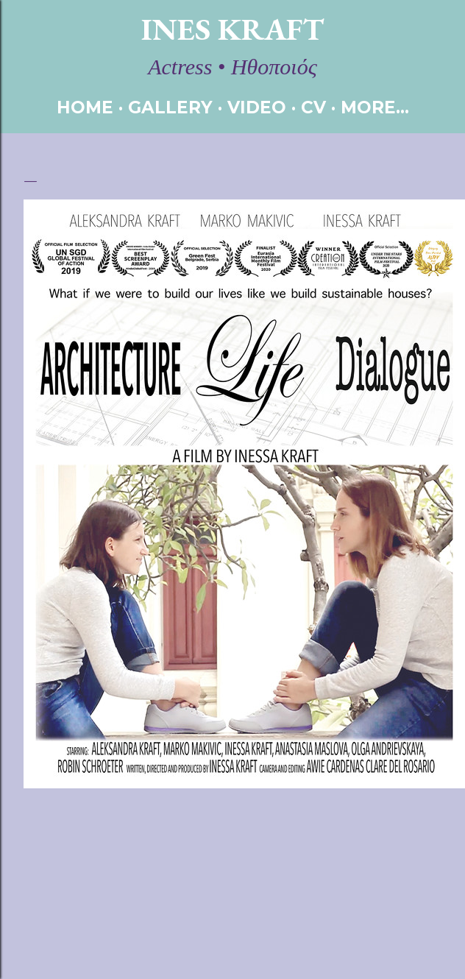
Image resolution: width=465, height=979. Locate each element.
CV (313, 107)
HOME (85, 107)
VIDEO (256, 107)
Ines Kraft (232, 29)
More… (375, 107)
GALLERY (170, 107)
